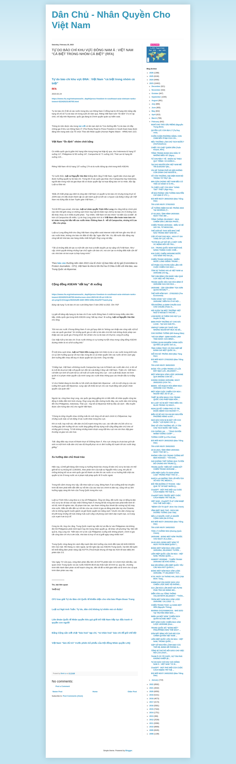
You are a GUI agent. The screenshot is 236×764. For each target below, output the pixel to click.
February (156, 122)
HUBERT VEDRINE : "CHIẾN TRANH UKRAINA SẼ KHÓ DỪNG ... (166, 560)
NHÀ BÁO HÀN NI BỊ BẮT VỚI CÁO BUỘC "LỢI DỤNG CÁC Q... (166, 421)
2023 (151, 83)
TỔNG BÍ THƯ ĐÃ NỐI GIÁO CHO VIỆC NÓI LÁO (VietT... (167, 652)
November (156, 90)
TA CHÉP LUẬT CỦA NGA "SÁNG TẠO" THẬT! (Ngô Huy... (165, 188)
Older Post (132, 692)
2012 (151, 720)
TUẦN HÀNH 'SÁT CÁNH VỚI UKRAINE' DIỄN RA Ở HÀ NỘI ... (166, 300)
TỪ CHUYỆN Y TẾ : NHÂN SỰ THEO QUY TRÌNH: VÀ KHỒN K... (166, 160)
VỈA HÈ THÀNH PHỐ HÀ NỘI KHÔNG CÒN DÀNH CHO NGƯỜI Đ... (166, 171)
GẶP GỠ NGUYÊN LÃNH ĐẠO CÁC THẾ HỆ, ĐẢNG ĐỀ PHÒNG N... (166, 646)
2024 (151, 80)
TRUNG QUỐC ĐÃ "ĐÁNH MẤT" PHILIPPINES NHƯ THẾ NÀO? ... (166, 629)
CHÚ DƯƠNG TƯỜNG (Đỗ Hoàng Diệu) (167, 333)
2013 (151, 716)
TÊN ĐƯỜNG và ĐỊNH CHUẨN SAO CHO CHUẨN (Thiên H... (166, 306)
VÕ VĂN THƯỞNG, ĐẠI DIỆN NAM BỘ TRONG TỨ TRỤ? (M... (167, 177)
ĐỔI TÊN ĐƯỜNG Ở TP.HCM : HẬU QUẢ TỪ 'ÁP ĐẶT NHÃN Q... (165, 485)
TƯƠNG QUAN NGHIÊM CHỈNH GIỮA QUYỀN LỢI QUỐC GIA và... (167, 343)
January (155, 680)
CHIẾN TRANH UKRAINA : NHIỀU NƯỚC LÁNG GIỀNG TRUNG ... (165, 260)
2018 (151, 699)
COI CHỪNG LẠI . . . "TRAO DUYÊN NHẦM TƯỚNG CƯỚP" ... (166, 432)
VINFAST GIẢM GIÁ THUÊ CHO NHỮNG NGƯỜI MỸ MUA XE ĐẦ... (166, 329)
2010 (151, 727)
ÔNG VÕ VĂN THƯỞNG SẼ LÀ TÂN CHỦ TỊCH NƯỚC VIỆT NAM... (166, 427)
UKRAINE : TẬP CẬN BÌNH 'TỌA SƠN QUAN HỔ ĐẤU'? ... (167, 289)
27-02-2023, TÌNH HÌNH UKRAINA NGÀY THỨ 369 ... (165, 215)
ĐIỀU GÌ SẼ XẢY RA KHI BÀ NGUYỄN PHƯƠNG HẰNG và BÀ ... (167, 415)
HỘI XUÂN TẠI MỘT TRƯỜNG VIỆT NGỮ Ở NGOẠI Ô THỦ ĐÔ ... (166, 311)
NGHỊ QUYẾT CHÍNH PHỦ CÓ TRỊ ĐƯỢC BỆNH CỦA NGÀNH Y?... (165, 410)
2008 (151, 734)
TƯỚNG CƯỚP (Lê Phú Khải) (163, 437)
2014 (151, 713)
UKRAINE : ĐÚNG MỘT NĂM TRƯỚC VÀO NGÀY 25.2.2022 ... (166, 538)
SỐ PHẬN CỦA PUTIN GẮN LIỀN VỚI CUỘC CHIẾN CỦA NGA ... (166, 266)
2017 (151, 702)
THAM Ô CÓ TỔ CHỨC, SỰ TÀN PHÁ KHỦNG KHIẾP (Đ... (166, 657)
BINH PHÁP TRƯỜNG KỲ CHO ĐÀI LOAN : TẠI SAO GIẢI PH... (166, 323)
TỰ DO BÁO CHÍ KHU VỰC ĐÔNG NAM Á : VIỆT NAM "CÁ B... (165, 663)
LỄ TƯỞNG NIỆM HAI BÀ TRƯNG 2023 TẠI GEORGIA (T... (167, 209)
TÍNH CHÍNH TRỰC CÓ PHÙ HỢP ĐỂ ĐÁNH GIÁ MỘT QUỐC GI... (166, 349)
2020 (151, 691)
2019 (151, 695)
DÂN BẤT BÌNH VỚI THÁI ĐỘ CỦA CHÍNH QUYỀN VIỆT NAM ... (165, 635)
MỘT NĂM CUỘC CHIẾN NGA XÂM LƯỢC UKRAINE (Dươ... (166, 623)
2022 (151, 684)
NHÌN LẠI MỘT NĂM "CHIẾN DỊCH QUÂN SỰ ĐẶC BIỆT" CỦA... (165, 617)
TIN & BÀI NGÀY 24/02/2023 (163, 527)
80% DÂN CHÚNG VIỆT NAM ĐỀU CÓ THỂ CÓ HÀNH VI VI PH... (167, 183)
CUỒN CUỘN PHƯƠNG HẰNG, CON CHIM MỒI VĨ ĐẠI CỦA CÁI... (166, 137)
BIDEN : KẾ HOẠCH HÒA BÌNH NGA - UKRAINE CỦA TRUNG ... (167, 387)
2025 (151, 76)
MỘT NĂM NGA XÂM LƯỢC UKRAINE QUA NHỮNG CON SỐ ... (167, 375)
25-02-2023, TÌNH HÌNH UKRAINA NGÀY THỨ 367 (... (165, 451)
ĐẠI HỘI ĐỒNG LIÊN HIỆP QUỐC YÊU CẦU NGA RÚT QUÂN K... (167, 566)
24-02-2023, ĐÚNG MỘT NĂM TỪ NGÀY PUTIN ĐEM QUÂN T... (165, 543)
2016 (151, 706)
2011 (151, 723)
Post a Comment (63, 686)
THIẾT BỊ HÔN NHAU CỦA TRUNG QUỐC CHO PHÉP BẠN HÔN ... (165, 398)
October (155, 93)
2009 (151, 730)
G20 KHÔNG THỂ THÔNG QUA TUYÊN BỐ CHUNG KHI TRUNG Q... (167, 462)
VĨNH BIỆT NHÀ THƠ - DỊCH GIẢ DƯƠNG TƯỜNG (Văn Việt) (165, 511)
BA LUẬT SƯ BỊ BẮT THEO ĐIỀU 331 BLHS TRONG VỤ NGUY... (166, 404)
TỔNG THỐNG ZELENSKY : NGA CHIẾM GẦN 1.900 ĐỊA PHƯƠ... (165, 220)
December (156, 86)
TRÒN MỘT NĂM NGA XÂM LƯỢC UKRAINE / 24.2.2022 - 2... (165, 600)
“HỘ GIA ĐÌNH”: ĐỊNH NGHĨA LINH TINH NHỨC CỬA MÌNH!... (166, 338)
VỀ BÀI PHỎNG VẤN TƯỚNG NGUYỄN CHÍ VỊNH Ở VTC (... (167, 194)
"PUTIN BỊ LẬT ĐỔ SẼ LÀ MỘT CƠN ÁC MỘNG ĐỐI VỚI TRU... (166, 243)
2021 (151, 688)
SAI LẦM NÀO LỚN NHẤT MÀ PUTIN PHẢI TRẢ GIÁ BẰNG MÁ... (166, 589)
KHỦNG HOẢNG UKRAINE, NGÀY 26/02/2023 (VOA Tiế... (165, 381)
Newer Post (57, 692)
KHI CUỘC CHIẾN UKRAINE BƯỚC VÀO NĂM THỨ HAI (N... (166, 255)
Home (95, 692)
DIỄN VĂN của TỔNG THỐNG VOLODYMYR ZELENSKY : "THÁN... (167, 595)
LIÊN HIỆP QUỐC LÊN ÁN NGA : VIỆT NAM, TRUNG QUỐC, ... (167, 555)
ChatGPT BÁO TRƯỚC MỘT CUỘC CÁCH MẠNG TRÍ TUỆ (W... (166, 496)
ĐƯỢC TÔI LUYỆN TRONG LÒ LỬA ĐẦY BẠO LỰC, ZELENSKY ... (166, 370)
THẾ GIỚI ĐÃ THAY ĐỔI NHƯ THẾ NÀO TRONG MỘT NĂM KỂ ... (165, 232)
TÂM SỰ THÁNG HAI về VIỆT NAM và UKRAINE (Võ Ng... (167, 272)
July (154, 104)
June (154, 108)
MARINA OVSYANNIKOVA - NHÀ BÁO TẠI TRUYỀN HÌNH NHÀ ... (167, 612)
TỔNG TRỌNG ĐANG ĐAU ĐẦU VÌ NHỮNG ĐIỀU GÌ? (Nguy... (165, 154)
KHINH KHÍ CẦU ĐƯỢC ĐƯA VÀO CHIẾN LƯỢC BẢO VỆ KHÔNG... (166, 583)
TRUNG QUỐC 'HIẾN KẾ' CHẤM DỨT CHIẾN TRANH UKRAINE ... (166, 468)
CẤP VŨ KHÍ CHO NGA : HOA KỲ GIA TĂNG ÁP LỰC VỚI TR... (167, 237)
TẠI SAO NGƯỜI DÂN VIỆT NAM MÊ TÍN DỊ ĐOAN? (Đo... (166, 166)
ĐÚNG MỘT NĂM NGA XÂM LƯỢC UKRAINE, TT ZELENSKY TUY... (165, 572)
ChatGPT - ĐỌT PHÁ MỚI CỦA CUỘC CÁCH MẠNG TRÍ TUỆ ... (167, 669)
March (154, 118)
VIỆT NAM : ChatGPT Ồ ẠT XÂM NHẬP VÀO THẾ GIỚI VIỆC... (167, 502)
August (155, 100)
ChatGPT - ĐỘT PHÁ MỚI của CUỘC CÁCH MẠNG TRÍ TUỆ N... (166, 491)
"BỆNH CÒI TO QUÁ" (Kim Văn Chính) (167, 507)
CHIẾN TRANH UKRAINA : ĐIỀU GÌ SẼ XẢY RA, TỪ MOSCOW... (167, 226)
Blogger (128, 751)
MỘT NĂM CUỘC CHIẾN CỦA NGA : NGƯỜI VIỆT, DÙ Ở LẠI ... (166, 393)
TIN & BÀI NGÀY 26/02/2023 (163, 365)
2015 (151, 709)
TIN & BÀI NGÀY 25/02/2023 (163, 446)
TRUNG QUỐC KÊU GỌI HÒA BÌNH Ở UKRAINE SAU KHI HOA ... (167, 283)
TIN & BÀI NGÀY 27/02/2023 (163, 204)
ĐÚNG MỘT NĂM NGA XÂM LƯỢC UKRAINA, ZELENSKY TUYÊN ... (166, 549)
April (154, 115)
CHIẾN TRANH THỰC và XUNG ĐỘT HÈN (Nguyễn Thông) (166, 606)
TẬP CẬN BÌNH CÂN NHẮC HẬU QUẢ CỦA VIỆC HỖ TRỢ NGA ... (167, 277)
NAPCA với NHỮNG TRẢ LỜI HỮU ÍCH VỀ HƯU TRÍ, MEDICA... (167, 479)
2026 (151, 73)
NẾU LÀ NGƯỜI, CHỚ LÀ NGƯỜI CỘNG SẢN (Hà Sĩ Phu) (165, 517)
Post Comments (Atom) (73, 696)
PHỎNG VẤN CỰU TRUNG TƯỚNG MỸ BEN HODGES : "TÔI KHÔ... (167, 457)
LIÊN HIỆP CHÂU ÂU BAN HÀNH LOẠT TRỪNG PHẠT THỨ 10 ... (165, 474)
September (156, 97)
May (154, 111)
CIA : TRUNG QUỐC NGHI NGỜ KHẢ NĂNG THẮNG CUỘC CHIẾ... (166, 249)
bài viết (82, 126)
